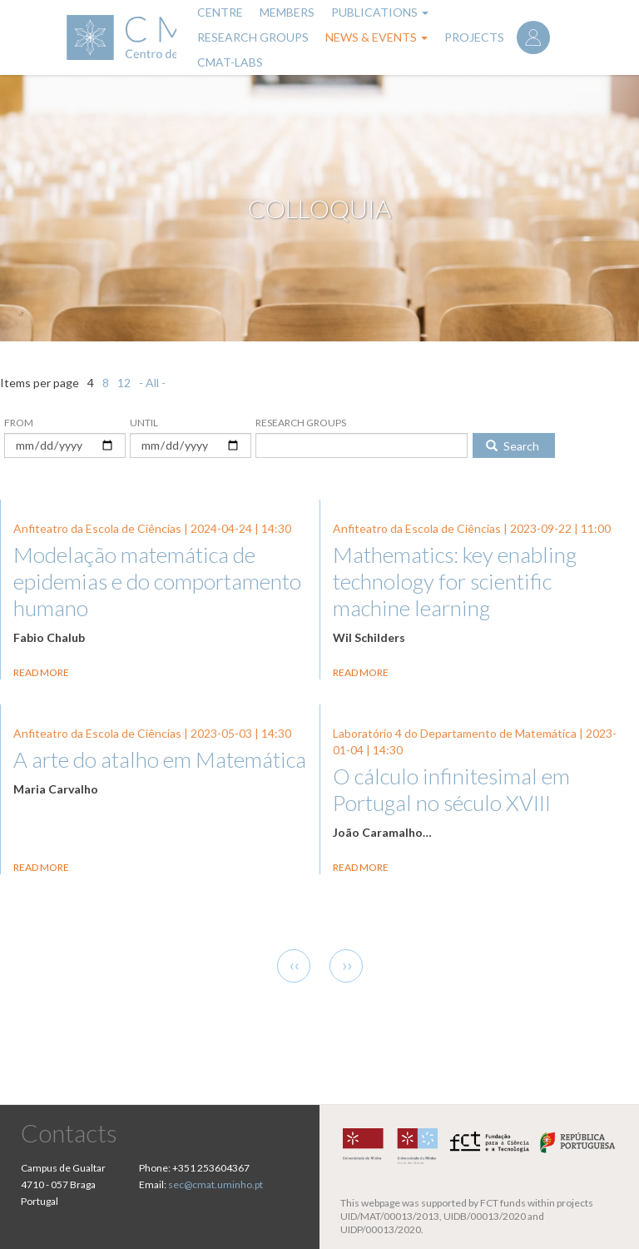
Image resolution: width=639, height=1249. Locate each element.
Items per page (39, 383)
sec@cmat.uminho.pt (215, 1184)
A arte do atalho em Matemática (159, 759)
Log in (533, 37)
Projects (474, 37)
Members (287, 12)
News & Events (376, 37)
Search (512, 446)
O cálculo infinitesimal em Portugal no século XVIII (451, 789)
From (18, 422)
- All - (152, 383)
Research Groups (253, 37)
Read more (41, 672)
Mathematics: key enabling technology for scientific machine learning (455, 581)
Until (144, 422)
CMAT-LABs (230, 62)
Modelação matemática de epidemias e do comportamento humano (157, 581)
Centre (220, 12)
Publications (379, 12)
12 (124, 383)
